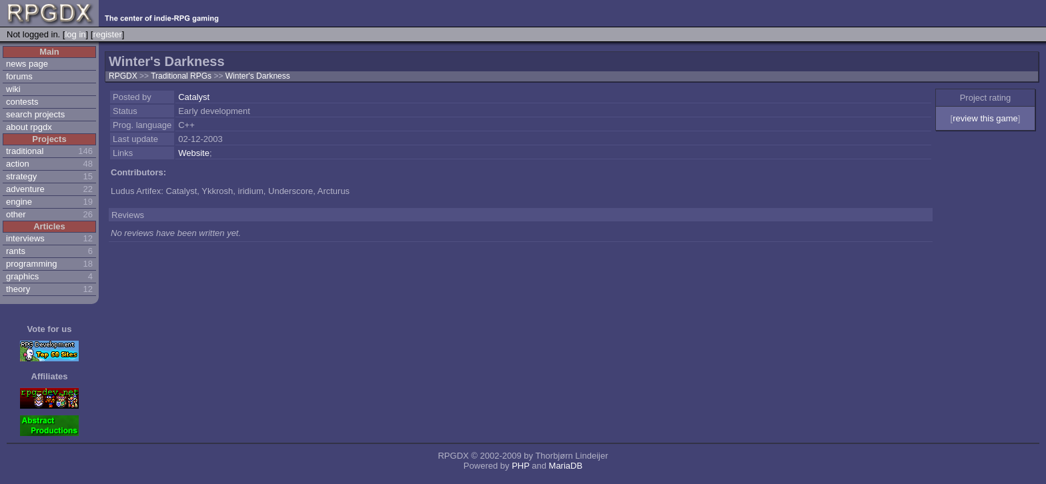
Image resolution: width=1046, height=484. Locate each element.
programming (31, 264)
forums (19, 76)
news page (27, 64)
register (107, 34)
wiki (13, 89)
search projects (35, 114)
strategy (21, 176)
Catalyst (193, 97)
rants (15, 251)
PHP (521, 466)
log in (75, 34)
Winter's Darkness (257, 76)
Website (193, 153)
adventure (25, 189)
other (16, 214)
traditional (24, 151)
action (17, 164)
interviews (25, 238)
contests (22, 102)
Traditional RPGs (182, 76)
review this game (985, 118)
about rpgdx (29, 127)
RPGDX (123, 76)
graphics (22, 276)
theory (18, 289)
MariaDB (566, 466)
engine (19, 202)
